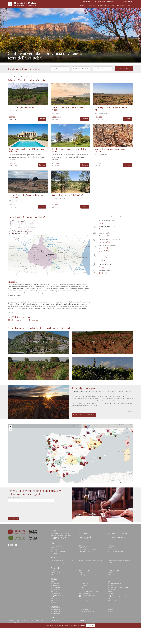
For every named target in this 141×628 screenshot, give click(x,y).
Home (10, 77)
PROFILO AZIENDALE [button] (119, 5)
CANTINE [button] (83, 5)
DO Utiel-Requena (14, 320)
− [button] (10, 429)
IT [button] (132, 2)
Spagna (16, 77)
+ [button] (10, 426)
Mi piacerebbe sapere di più (84, 415)
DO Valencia (33, 320)
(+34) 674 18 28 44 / (97, 2)
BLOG (130, 5)
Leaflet (116, 482)
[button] (3, 35)
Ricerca (124, 69)
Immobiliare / (126, 2)
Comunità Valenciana (27, 77)
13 (52, 448)
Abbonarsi (13, 518)
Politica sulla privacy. (18, 622)
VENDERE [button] (92, 5)
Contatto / (87, 2)
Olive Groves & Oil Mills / (113, 2)
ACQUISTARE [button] (103, 5)
